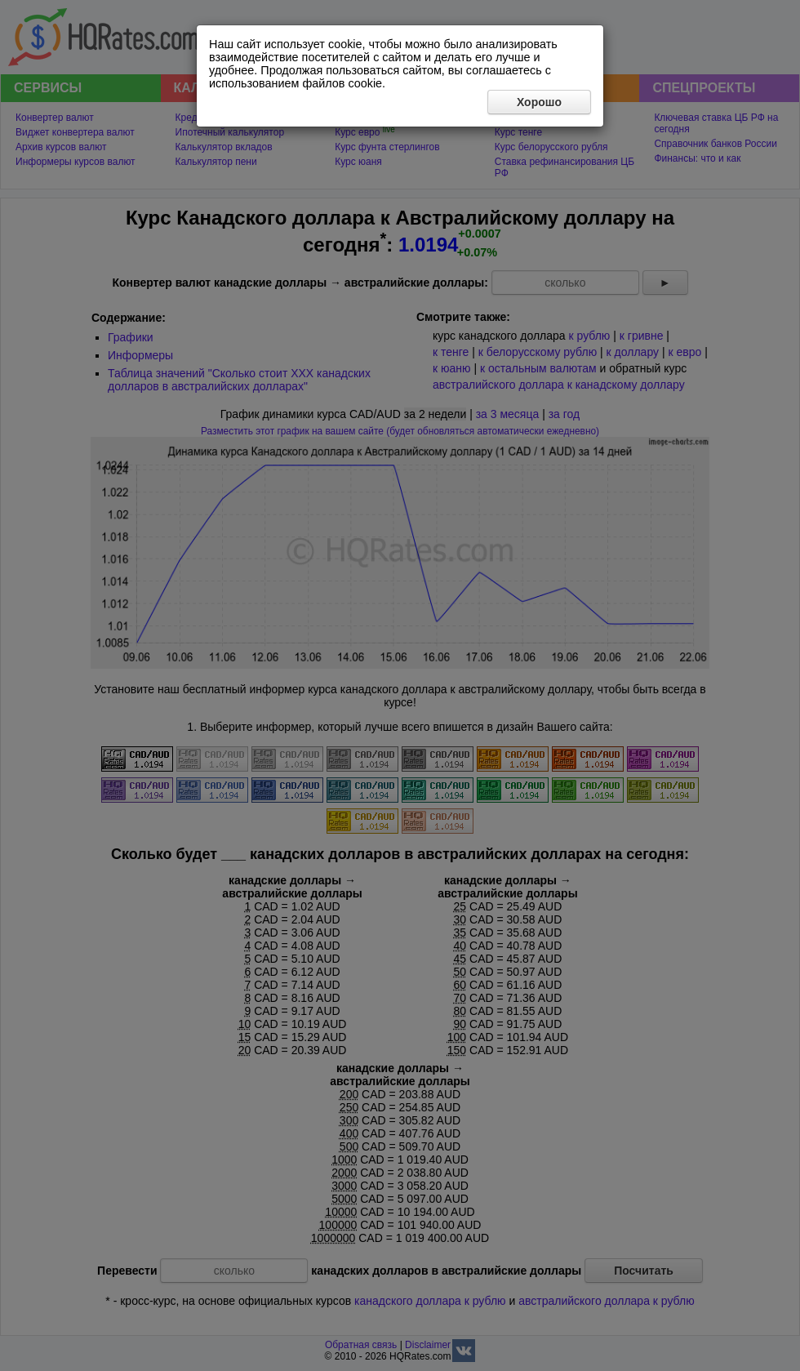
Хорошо (539, 102)
